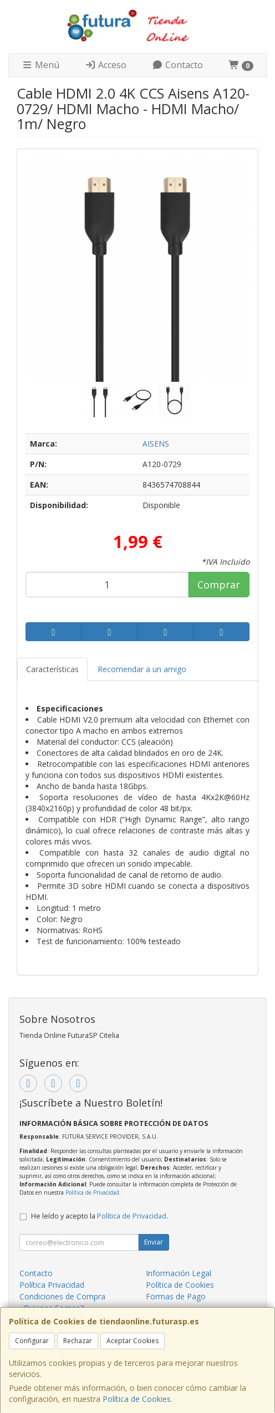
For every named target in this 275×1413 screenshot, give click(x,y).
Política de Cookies (137, 1399)
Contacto (177, 65)
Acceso (105, 65)
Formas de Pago (176, 1296)
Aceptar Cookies (132, 1340)
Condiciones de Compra (62, 1296)
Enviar (153, 1242)
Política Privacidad (51, 1284)
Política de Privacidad (92, 1192)
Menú (40, 65)
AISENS (155, 443)
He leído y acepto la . (99, 1216)
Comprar (218, 584)
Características (52, 669)
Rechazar (77, 1340)
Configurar (32, 1340)
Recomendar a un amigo (142, 669)
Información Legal (178, 1273)
